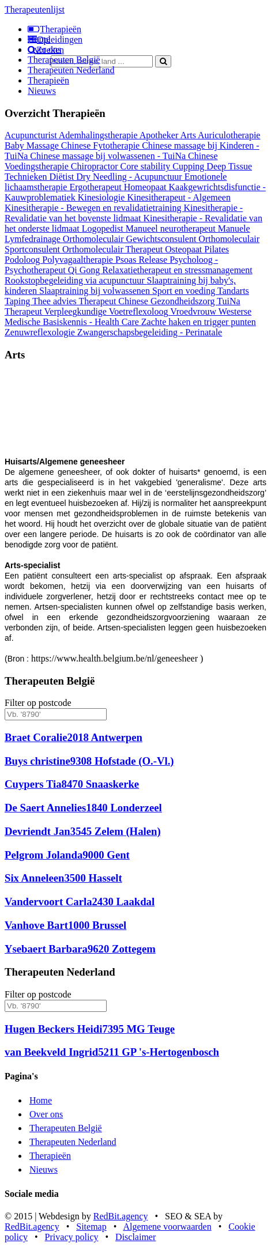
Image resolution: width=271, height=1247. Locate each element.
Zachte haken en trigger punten (198, 322)
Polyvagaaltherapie (78, 259)
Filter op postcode (38, 703)
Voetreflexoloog (140, 311)
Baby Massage (33, 145)
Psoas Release (142, 259)
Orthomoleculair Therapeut (113, 249)
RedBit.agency (120, 1216)
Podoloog (23, 259)
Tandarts (233, 291)
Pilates (216, 249)
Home (39, 39)
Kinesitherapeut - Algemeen (179, 197)
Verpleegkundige (76, 311)
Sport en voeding (184, 291)
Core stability (147, 166)
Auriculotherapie (229, 135)
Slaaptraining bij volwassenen (95, 291)
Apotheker (160, 135)
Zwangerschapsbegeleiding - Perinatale (149, 332)
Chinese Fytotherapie (101, 145)
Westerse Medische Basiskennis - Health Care (128, 317)
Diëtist (63, 177)
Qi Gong (85, 270)
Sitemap (91, 1226)
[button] (24, 426)
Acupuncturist (32, 135)
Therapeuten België (64, 60)
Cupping (189, 166)
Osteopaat (184, 249)
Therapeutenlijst (35, 9)
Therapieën (48, 80)
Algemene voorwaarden (167, 1226)
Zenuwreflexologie (41, 332)
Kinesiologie (102, 197)
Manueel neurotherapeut (172, 228)
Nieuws (42, 91)
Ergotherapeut (96, 187)
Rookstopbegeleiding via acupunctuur (76, 280)
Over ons (44, 49)
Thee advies (55, 301)
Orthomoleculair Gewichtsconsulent (131, 239)
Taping (18, 301)
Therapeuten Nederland (71, 70)
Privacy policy (72, 1237)
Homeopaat (146, 187)
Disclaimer (135, 1237)
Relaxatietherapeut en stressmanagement (177, 270)
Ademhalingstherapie (99, 135)
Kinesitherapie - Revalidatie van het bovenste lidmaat (124, 213)
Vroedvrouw (194, 311)
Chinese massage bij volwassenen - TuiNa (109, 156)
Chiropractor (96, 166)
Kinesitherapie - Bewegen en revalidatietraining (94, 208)
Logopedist (104, 228)
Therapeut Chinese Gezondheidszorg (147, 301)
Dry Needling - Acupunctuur (130, 177)
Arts (189, 135)
